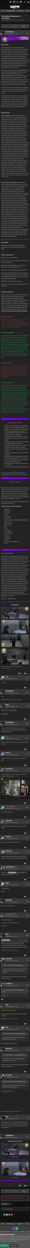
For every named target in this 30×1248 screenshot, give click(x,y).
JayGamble (8, 820)
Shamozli (8, 836)
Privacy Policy (16, 1231)
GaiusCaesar (9, 769)
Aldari (7, 704)
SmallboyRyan (6, 20)
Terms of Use (19, 1236)
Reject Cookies (16, 1245)
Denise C (8, 752)
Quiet (6, 934)
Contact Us (22, 1231)
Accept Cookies (5, 1245)
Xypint (7, 883)
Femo (7, 1004)
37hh (6, 677)
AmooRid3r (8, 959)
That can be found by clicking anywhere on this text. (14, 311)
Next (24, 26)
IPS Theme (2, 1231)
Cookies (28, 1231)
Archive (22, 20)
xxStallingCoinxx (10, 867)
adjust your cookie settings (17, 1239)
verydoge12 (8, 983)
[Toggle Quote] (3, 965)
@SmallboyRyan (12, 872)
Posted (11, 33)
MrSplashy (8, 851)
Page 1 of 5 (15, 26)
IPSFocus (9, 1231)
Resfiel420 (8, 900)
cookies (12, 1238)
